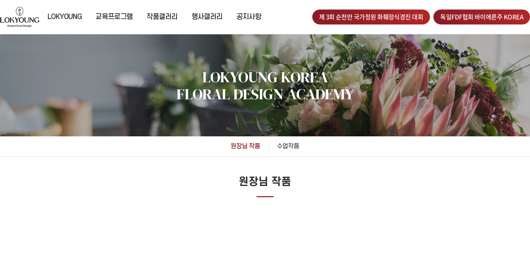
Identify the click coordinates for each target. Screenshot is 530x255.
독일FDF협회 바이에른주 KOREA (481, 16)
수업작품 (288, 146)
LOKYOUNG (65, 17)
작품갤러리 (162, 17)
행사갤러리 (207, 17)
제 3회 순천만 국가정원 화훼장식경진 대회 (371, 16)
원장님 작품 (245, 146)
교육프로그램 (114, 17)
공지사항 (249, 17)
